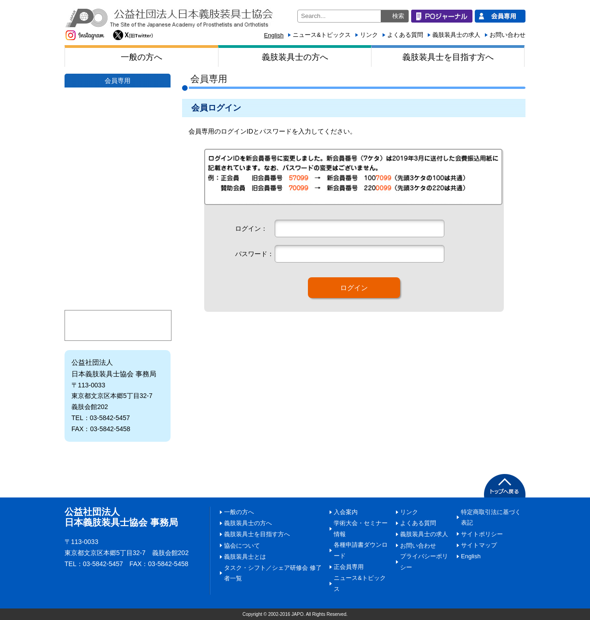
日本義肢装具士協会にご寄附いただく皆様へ (118, 221)
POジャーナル (118, 115)
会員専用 (117, 80)
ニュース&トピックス (322, 34)
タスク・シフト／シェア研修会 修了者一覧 (273, 573)
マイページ (118, 325)
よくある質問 (405, 34)
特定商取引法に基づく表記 (491, 517)
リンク (369, 34)
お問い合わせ (507, 34)
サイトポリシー (482, 534)
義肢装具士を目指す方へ (448, 57)
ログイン (354, 288)
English (274, 35)
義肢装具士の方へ (295, 57)
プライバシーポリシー (424, 562)
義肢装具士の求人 (456, 34)
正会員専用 (349, 566)
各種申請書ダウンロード (361, 550)
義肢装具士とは (118, 187)
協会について (118, 152)
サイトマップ (479, 545)
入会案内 (118, 256)
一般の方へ (141, 57)
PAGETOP (504, 485)
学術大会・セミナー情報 (118, 290)
